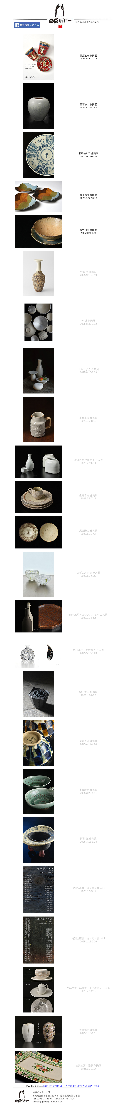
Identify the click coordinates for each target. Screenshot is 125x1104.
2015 (45, 1086)
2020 (73, 1086)
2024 (96, 1086)
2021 (79, 1086)
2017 (56, 1086)
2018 (62, 1086)
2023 (90, 1086)
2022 (85, 1086)
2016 (51, 1086)
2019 (68, 1086)
